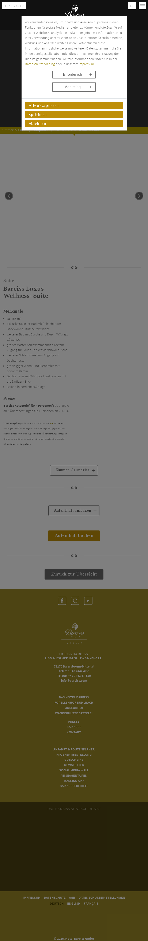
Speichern (38, 115)
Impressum (86, 64)
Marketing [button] (72, 87)
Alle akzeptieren (44, 106)
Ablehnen (37, 124)
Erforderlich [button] (72, 74)
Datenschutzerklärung (40, 64)
